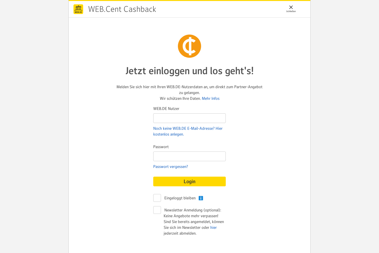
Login (190, 181)
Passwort (161, 146)
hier (213, 227)
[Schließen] (291, 7)
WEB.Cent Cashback (78, 9)
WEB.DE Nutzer (166, 108)
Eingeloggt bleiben (180, 198)
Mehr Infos (210, 98)
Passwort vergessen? (170, 166)
